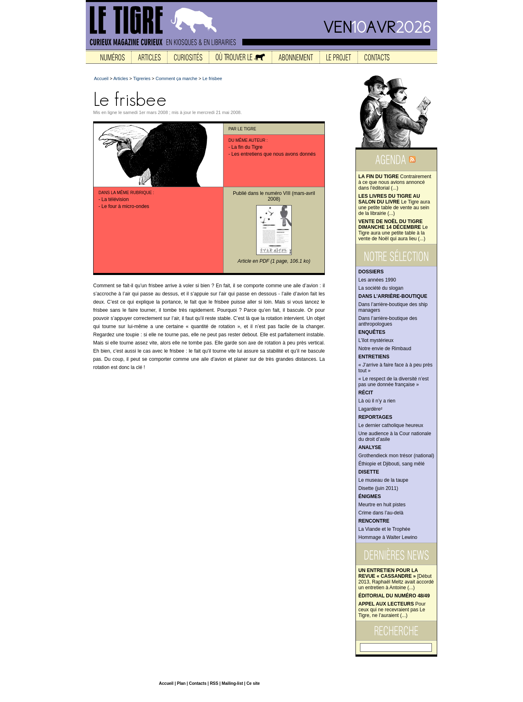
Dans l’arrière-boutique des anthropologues (387, 321)
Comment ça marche (176, 78)
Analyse (369, 447)
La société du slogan (380, 288)
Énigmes (369, 496)
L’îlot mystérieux (375, 340)
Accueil (101, 78)
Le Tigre (247, 129)
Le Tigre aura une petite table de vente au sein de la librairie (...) (394, 204)
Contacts (197, 683)
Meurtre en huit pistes (381, 504)
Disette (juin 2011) (378, 488)
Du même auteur (247, 140)
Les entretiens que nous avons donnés (273, 154)
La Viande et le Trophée (384, 529)
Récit (365, 393)
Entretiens (373, 357)
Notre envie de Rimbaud (384, 348)
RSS (214, 683)
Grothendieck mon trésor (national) (396, 455)
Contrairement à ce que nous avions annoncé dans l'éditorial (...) (394, 182)
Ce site (253, 683)
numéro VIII (278, 193)
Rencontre (373, 521)
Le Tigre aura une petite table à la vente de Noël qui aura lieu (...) (393, 230)
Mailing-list (232, 683)
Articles (120, 78)
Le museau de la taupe (383, 480)
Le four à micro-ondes (125, 206)
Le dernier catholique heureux (390, 425)
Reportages (375, 417)
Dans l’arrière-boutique (392, 296)
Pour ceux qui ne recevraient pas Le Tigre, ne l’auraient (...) (392, 609)
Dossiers (371, 272)
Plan (181, 683)
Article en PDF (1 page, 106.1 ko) (274, 261)
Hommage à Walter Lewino (387, 537)
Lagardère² (370, 409)
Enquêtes (371, 332)
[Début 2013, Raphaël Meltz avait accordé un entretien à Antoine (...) (396, 579)
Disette (368, 472)
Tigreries (141, 78)
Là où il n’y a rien (377, 401)
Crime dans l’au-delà (380, 513)
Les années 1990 (377, 280)
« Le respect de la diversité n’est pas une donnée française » (393, 381)
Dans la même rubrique (125, 192)
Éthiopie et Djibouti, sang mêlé (391, 464)
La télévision (115, 199)
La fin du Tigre (246, 147)
